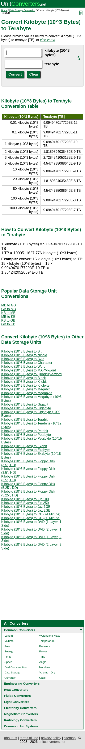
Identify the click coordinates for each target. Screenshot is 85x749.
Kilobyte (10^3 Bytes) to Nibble (24, 355)
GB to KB (8, 324)
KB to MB (8, 313)
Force (7, 656)
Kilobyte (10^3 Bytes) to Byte (22, 359)
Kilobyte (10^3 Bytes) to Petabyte (26, 434)
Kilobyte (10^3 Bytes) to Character (26, 363)
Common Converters (19, 630)
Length (8, 635)
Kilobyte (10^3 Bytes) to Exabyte (25, 450)
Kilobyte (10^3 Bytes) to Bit (21, 351)
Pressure (44, 646)
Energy (8, 651)
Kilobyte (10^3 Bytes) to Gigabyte (26, 408)
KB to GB (8, 320)
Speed (8, 662)
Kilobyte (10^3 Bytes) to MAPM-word (28, 370)
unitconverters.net (52, 742)
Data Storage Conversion (22, 10)
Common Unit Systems (21, 726)
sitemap (70, 738)
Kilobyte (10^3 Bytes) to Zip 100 (25, 499)
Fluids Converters (17, 695)
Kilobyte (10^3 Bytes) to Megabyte (26, 393)
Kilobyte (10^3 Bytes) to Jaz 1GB (25, 506)
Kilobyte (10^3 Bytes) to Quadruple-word (31, 374)
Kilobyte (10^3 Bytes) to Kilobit (24, 381)
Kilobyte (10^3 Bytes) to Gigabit (24, 404)
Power (43, 651)
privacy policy (51, 738)
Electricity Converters (20, 708)
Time (42, 656)
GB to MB (8, 309)
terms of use (29, 738)
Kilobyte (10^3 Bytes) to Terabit (24, 419)
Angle (42, 662)
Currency (10, 677)
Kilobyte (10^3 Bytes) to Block (23, 378)
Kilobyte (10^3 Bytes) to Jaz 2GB (25, 510)
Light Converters (16, 702)
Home (4, 10)
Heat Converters (16, 689)
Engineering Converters (22, 683)
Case (42, 677)
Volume (8, 641)
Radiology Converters (20, 720)
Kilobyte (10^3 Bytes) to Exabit (24, 446)
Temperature (47, 641)
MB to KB (8, 316)
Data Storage (12, 672)
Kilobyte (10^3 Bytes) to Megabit (25, 389)
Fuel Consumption (15, 667)
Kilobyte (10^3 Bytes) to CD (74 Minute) (30, 514)
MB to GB (8, 305)
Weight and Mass (49, 635)
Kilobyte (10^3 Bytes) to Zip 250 (25, 503)
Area (7, 646)
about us (10, 738)
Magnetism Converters (21, 714)
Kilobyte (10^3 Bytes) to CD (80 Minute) (30, 518)
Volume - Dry (47, 672)
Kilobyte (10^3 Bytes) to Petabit (24, 431)
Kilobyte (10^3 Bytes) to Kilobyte (25, 385)
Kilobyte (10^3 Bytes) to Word (23, 366)
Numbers (44, 667)
